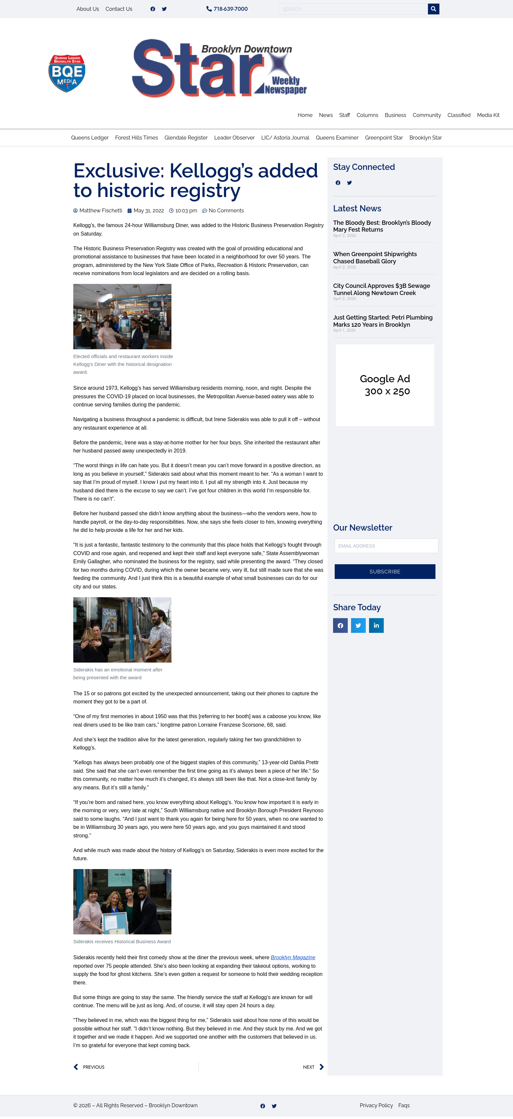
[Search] (433, 10)
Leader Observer (234, 140)
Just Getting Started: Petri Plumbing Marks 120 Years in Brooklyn (383, 323)
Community (427, 117)
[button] (340, 627)
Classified (459, 117)
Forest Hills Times (136, 140)
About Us (88, 10)
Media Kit (488, 117)
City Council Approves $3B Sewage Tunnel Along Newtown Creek (381, 292)
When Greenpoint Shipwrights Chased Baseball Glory (375, 260)
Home (305, 117)
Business (395, 117)
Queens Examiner (337, 140)
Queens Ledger (90, 140)
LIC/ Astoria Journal (285, 140)
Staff (344, 117)
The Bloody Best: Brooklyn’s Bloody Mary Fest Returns (382, 229)
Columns (367, 117)
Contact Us (119, 10)
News (326, 117)
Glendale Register (186, 140)
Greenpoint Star (384, 140)
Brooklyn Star (426, 140)
